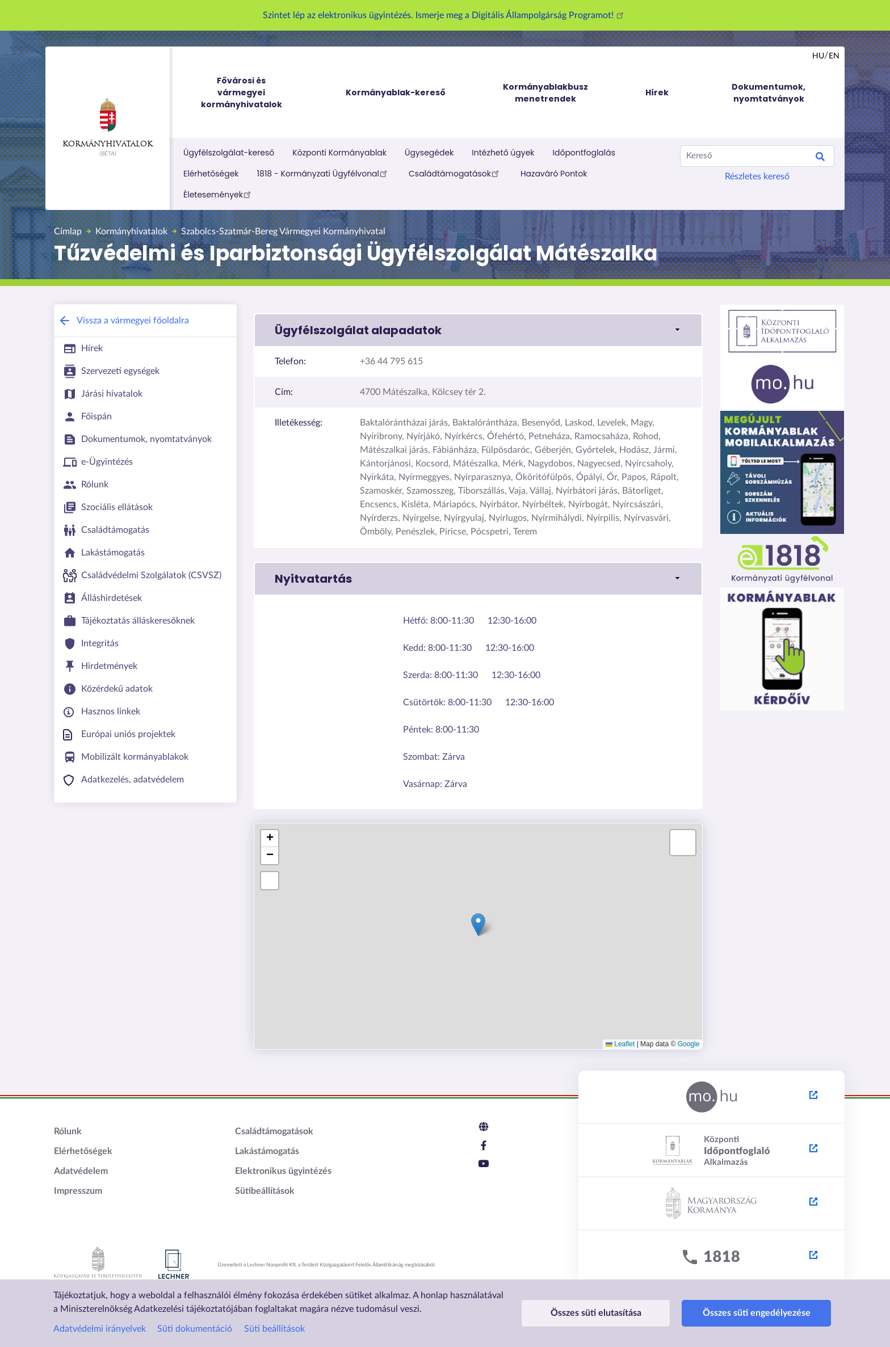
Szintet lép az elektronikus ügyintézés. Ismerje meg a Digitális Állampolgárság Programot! (445, 15)
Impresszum (78, 1191)
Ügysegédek (429, 152)
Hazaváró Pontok (553, 173)
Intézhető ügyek (503, 152)
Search (820, 158)
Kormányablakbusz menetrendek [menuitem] (545, 92)
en (834, 56)
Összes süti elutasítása (586, 1312)
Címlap (68, 231)
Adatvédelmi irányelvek (99, 1328)
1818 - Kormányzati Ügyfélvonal (324, 173)
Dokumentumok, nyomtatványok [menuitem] (768, 92)
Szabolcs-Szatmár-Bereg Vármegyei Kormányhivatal (283, 231)
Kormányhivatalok (107, 123)
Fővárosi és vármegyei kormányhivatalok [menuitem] (252, 93)
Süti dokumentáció (194, 1328)
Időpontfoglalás (584, 152)
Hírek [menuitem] (657, 92)
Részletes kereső (757, 176)
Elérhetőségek (211, 173)
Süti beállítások (274, 1328)
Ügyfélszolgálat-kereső (228, 152)
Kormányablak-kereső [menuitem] (396, 92)
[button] (478, 330)
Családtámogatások (455, 173)
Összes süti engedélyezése (730, 1312)
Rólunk (68, 1131)
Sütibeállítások (265, 1191)
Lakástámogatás (267, 1151)
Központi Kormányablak (339, 152)
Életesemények (218, 194)
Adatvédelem (81, 1171)
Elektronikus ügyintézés (283, 1171)
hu (818, 56)
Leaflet (620, 1044)
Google (689, 1044)
